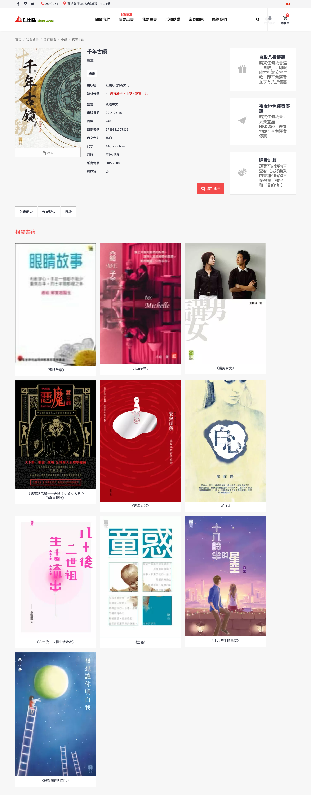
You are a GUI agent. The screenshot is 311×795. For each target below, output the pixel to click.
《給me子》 (140, 368)
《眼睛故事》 (55, 369)
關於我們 (102, 19)
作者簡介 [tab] (49, 211)
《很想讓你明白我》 (55, 780)
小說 (64, 39)
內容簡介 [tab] (26, 211)
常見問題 (196, 19)
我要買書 (149, 19)
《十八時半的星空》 (225, 640)
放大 (48, 153)
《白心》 (225, 505)
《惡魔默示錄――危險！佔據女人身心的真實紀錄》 (55, 495)
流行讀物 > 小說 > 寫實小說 (129, 93)
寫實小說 (78, 39)
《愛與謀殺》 (140, 505)
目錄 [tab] (68, 211)
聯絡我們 (219, 19)
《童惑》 (140, 641)
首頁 (18, 39)
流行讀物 (50, 39)
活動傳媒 (172, 19)
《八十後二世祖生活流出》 (55, 641)
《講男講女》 (225, 367)
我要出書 (126, 17)
